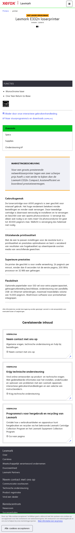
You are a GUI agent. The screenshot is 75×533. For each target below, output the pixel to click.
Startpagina (36, 3)
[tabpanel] (37, 229)
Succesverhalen (10, 512)
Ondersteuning (14, 147)
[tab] (37, 128)
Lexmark (8, 450)
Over (5, 454)
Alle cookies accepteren (17, 528)
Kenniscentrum (12, 504)
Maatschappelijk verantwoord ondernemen (24, 463)
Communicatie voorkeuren (15, 483)
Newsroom (8, 508)
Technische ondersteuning (15, 488)
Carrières (7, 459)
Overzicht (10, 128)
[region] (37, 523)
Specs (8, 134)
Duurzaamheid (10, 468)
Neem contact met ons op (19, 479)
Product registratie (12, 492)
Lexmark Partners (11, 472)
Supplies (9, 141)
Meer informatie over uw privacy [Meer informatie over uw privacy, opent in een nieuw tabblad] (50, 521)
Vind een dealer (10, 496)
